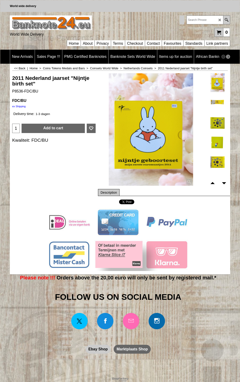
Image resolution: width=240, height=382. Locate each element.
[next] (228, 57)
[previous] (223, 57)
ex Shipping (19, 106)
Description (109, 192)
